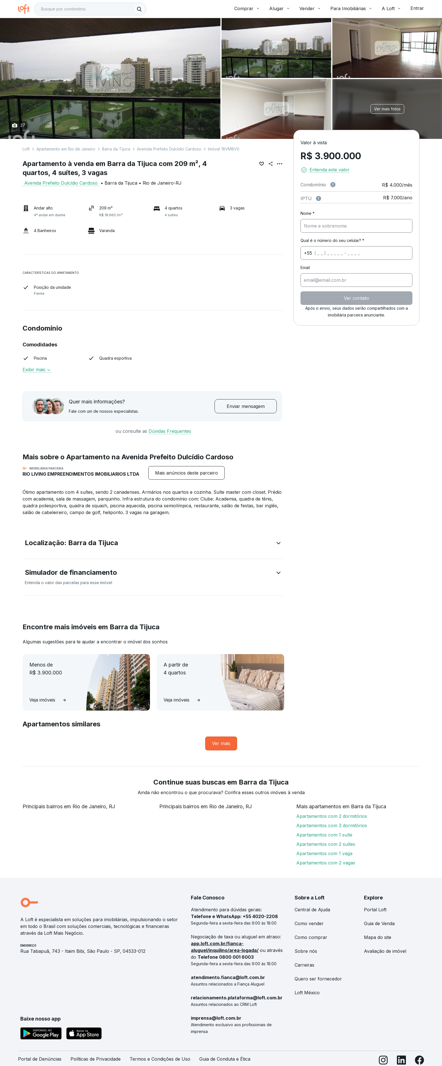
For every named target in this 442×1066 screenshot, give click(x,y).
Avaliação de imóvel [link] (385, 951)
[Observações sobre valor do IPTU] (318, 198)
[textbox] (90, 9)
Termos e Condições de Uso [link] (160, 1059)
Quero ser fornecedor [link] (318, 979)
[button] (153, 544)
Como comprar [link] (311, 937)
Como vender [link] (309, 923)
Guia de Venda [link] (379, 923)
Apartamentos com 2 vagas (325, 863)
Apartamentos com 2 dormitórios (331, 816)
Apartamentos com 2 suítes (325, 844)
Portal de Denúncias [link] (39, 1059)
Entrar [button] (417, 8)
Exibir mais (37, 369)
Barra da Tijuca (116, 149)
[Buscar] (139, 9)
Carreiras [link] (304, 965)
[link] (221, 743)
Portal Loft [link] (375, 909)
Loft (26, 149)
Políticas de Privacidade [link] (95, 1059)
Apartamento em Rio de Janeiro (65, 149)
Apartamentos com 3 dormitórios (331, 825)
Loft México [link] (307, 992)
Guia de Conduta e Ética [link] (224, 1059)
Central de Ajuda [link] (312, 909)
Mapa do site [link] (377, 937)
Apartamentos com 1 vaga (324, 853)
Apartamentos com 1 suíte (324, 835)
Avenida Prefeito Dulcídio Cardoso (169, 149)
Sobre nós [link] (306, 951)
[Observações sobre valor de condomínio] (332, 184)
